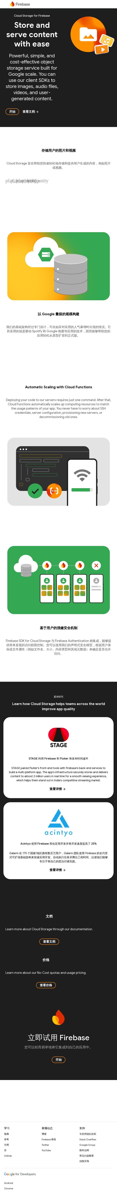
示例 (6, 1144)
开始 (12, 112)
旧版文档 (84, 1161)
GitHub (8, 1155)
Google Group (87, 1144)
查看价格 (46, 985)
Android (8, 1183)
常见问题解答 (86, 1155)
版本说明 (84, 1150)
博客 (44, 1134)
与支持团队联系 (87, 1134)
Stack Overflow (87, 1139)
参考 (6, 1139)
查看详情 (58, 789)
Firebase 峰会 (49, 1139)
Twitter (45, 1144)
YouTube (46, 1150)
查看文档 (31, 112)
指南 (6, 1134)
